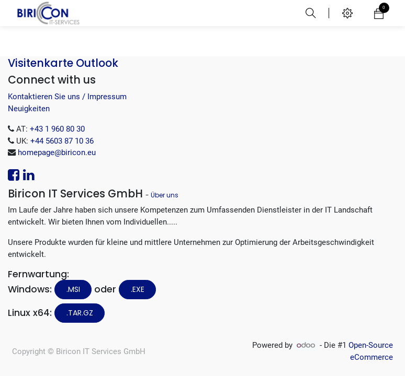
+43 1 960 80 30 (57, 129)
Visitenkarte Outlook (63, 62)
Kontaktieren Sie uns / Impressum (67, 96)
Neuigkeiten (29, 108)
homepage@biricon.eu (57, 152)
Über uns (164, 195)
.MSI (73, 289)
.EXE (137, 289)
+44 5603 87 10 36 (62, 141)
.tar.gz (79, 313)
